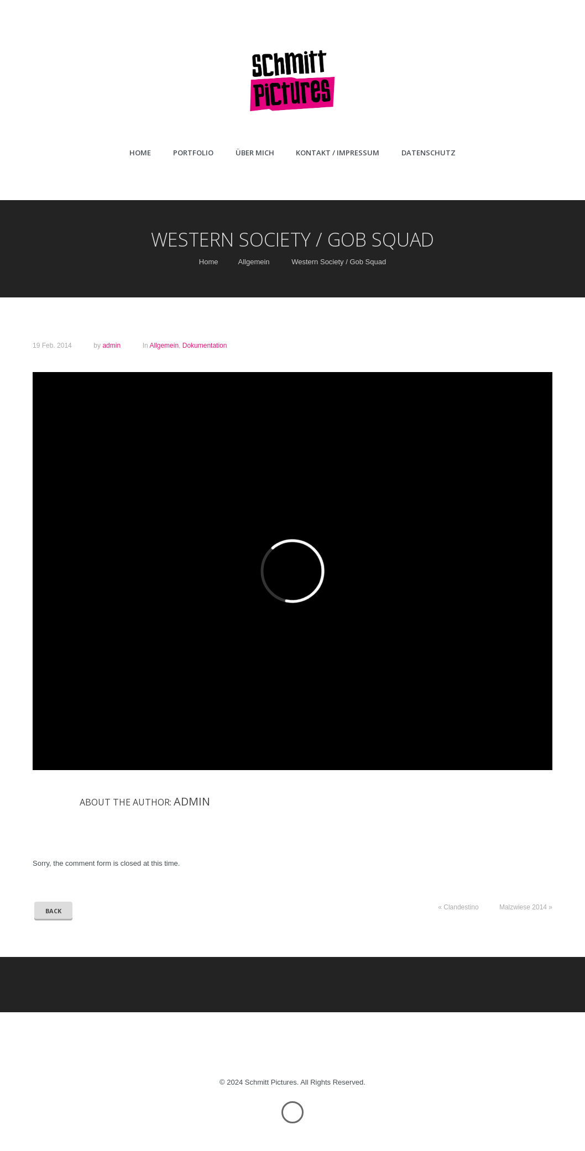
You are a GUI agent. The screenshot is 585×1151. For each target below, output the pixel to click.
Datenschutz (428, 153)
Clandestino (460, 907)
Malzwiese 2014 (523, 907)
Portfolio (193, 153)
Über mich (255, 153)
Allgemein (253, 262)
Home (140, 153)
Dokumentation (204, 345)
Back (53, 911)
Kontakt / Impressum (337, 153)
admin (111, 345)
